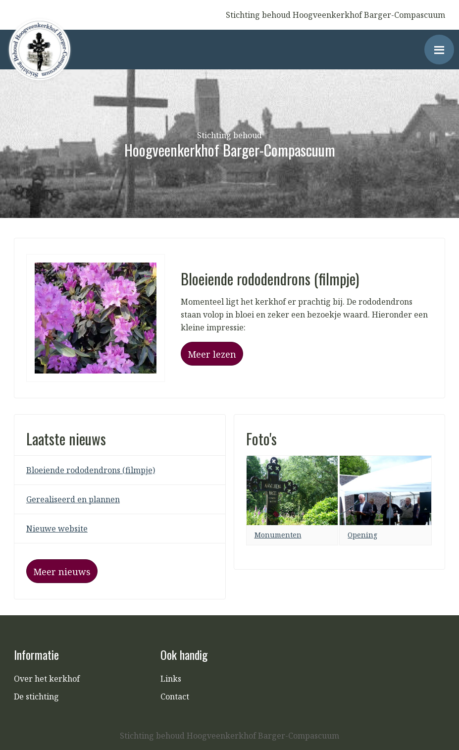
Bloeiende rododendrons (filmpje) (90, 470)
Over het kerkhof (47, 678)
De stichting (36, 696)
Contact (174, 696)
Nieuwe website (57, 528)
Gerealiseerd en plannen (73, 499)
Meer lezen (212, 354)
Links (170, 678)
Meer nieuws (62, 572)
